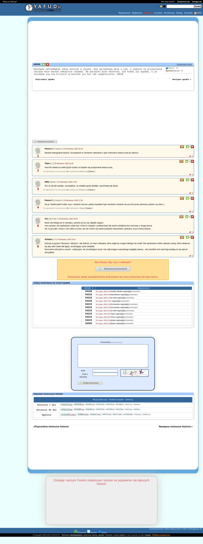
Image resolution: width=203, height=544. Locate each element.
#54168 (137, 411)
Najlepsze (137, 13)
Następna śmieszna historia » (176, 433)
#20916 (95, 421)
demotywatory (76, 542)
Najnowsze (124, 13)
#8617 (117, 421)
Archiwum (169, 13)
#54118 (128, 416)
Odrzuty (148, 13)
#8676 (106, 421)
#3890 (83, 421)
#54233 (110, 411)
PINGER (102, 539)
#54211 (128, 411)
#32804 (146, 421)
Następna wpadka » (182, 81)
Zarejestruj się (183, 2)
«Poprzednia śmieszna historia (51, 433)
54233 (88, 313)
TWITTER (92, 539)
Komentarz (111, 344)
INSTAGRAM (80, 539)
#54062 (90, 416)
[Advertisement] (12, 272)
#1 (67, 174)
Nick (83, 377)
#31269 (127, 421)
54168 (88, 294)
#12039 (68, 421)
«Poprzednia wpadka (45, 81)
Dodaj (179, 13)
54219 (88, 302)
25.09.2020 (182, 65)
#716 (137, 421)
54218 (88, 298)
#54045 (137, 416)
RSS (198, 13)
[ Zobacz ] (91, 174)
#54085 (79, 416)
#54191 (90, 411)
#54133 (119, 416)
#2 (67, 210)
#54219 (66, 411)
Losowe (158, 13)
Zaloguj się (197, 2)
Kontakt (188, 13)
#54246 (119, 411)
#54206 (79, 411)
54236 (88, 305)
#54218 (100, 411)
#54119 (66, 416)
